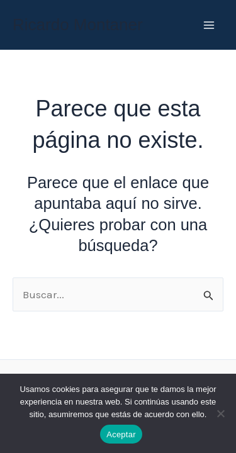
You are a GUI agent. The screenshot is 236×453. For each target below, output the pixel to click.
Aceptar (121, 434)
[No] (220, 413)
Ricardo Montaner (78, 24)
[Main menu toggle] (209, 25)
